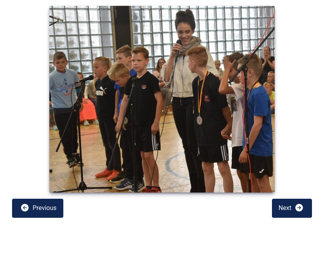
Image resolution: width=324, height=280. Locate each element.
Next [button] (291, 207)
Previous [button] (38, 207)
